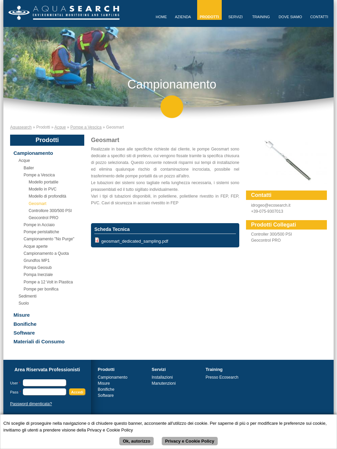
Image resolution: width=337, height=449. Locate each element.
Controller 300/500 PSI (271, 234)
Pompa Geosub (38, 267)
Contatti (319, 17)
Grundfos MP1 (37, 260)
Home (161, 17)
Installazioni (162, 377)
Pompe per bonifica (41, 289)
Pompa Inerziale (38, 274)
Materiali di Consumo (39, 341)
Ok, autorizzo (136, 441)
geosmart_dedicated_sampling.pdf (134, 241)
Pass (15, 392)
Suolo (24, 303)
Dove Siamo (290, 17)
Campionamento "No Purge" (49, 239)
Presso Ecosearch (222, 377)
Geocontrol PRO (43, 217)
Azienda (183, 17)
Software (24, 333)
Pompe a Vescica (86, 127)
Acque (60, 127)
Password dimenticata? (31, 404)
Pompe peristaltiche (41, 232)
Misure (21, 315)
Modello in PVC (43, 189)
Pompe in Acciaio (39, 224)
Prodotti (209, 17)
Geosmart (38, 203)
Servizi (235, 17)
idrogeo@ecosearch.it (270, 205)
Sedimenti (27, 296)
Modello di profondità (47, 196)
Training (261, 17)
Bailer (29, 168)
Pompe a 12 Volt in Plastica (48, 282)
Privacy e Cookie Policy (189, 441)
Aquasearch (21, 127)
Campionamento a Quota (46, 253)
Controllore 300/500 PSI (50, 210)
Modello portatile (43, 182)
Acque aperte (36, 246)
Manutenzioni (164, 383)
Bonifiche (24, 324)
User (15, 383)
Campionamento (33, 153)
